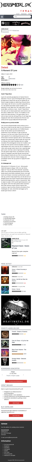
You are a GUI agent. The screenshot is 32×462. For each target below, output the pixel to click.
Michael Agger (16, 30)
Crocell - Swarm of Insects (19, 331)
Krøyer (13, 372)
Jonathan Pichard (17, 240)
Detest (4, 67)
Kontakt (30, 13)
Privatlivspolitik (8, 454)
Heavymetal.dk (16, 5)
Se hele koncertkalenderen (16, 381)
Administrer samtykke (9, 455)
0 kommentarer (5, 32)
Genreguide (7, 449)
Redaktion (6, 446)
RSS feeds (6, 452)
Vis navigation (1, 16)
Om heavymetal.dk (9, 444)
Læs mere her (16, 415)
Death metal (12, 78)
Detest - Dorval (16, 289)
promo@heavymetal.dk (11, 437)
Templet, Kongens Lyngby (12, 375)
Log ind (17, 13)
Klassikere (6, 447)
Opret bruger (24, 13)
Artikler (6, 450)
